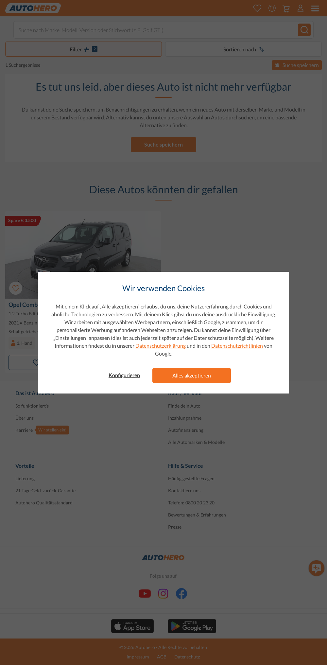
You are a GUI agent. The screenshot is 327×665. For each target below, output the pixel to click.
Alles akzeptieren (191, 375)
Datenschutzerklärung (160, 345)
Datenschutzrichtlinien (237, 345)
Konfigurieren (124, 375)
